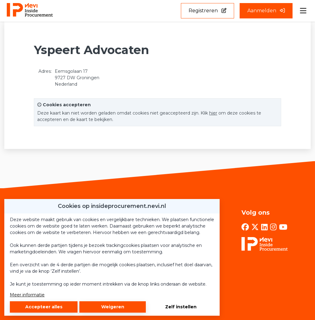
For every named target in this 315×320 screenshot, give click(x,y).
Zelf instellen (181, 307)
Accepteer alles (43, 307)
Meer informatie (27, 295)
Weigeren (112, 307)
